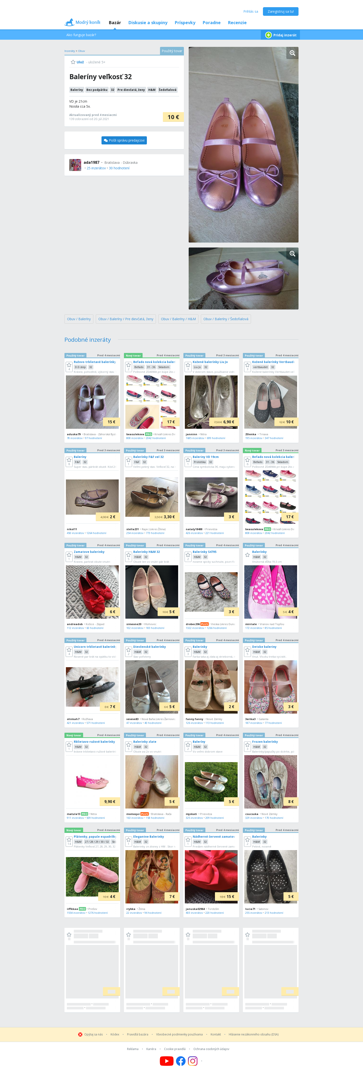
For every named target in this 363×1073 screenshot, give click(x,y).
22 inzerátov (134, 912)
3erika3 (250, 719)
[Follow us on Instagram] (195, 1061)
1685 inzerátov (195, 438)
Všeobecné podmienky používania (179, 1034)
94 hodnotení (152, 912)
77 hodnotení (273, 723)
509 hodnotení (95, 818)
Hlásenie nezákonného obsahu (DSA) (253, 1034)
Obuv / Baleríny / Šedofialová (225, 319)
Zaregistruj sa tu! (281, 11)
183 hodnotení (155, 628)
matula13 (73, 814)
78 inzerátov (75, 438)
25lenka (250, 434)
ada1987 (91, 162)
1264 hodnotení (96, 533)
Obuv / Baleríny (79, 319)
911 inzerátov (75, 818)
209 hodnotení (214, 818)
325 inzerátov (194, 818)
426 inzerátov (194, 533)
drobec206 (193, 624)
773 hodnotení (155, 533)
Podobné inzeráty (87, 339)
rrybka (130, 909)
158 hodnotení (155, 818)
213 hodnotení (274, 912)
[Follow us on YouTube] (167, 1061)
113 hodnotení (214, 723)
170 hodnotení (274, 818)
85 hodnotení (273, 628)
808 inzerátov (135, 438)
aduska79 (73, 434)
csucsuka (251, 814)
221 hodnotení (214, 533)
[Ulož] (77, 62)
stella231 (132, 529)
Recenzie (237, 22)
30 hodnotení (119, 168)
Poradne (212, 22)
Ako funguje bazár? (81, 35)
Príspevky (185, 22)
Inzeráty (69, 51)
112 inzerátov (75, 628)
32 (112, 90)
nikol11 (72, 529)
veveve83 (132, 719)
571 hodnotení (95, 723)
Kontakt (216, 1034)
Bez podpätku (96, 90)
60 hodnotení (94, 628)
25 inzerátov (96, 168)
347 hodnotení (274, 438)
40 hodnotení (152, 723)
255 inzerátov (253, 912)
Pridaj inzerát (280, 35)
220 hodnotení (214, 912)
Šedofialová (167, 90)
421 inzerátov (75, 723)
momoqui (133, 814)
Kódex (115, 1034)
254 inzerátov (135, 533)
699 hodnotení (216, 438)
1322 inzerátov (195, 628)
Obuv (81, 51)
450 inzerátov (75, 533)
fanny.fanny (194, 719)
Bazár (115, 22)
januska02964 (195, 909)
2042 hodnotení (156, 438)
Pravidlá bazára (137, 1034)
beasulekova (135, 434)
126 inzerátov (194, 723)
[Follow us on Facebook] (181, 1061)
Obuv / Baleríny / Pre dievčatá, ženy (125, 319)
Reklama (133, 1049)
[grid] (181, 680)
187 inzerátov (253, 723)
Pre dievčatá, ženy (131, 90)
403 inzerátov (194, 912)
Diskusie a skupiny (147, 22)
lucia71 (250, 909)
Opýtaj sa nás (93, 1034)
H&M (151, 90)
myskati (191, 814)
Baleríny (76, 90)
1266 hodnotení (217, 628)
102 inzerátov (135, 628)
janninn (191, 434)
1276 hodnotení (98, 912)
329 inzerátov (253, 818)
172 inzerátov (253, 628)
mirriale (251, 624)
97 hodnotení (93, 438)
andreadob (75, 624)
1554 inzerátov (76, 912)
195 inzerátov (253, 438)
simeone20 (133, 624)
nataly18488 (194, 529)
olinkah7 (73, 719)
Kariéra (151, 1049)
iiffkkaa (72, 909)
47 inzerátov (134, 723)
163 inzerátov (135, 818)
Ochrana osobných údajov (211, 1049)
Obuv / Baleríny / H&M (178, 319)
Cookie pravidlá (175, 1049)
